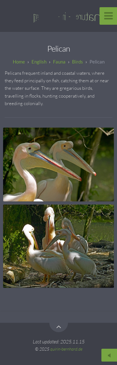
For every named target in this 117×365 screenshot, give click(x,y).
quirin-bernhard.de (66, 349)
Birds (77, 61)
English (39, 61)
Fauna (59, 61)
